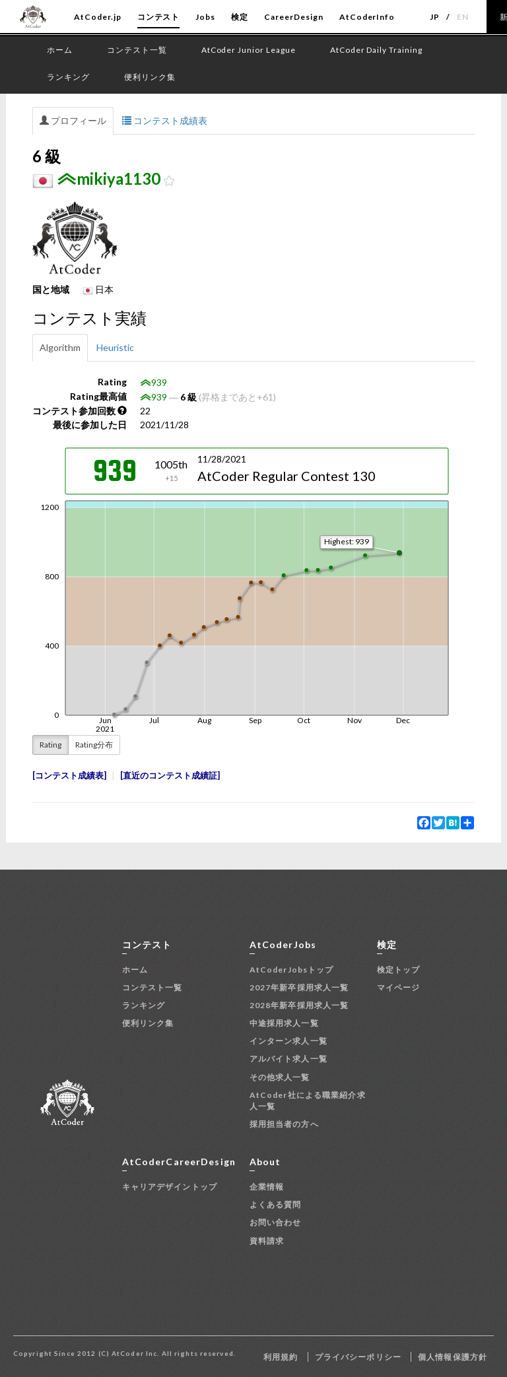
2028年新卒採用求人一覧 (299, 1005)
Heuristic (115, 347)
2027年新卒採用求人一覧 (299, 987)
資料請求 (267, 1241)
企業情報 (267, 1187)
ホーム (135, 970)
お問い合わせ (276, 1222)
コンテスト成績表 (164, 120)
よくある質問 (276, 1204)
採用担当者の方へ (284, 1124)
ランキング (144, 1005)
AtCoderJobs (283, 944)
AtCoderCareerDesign (179, 1161)
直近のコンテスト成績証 (170, 776)
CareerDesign (293, 17)
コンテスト (158, 17)
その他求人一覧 (280, 1077)
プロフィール (73, 120)
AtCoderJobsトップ (292, 970)
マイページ (399, 987)
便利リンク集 (148, 1023)
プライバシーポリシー (358, 1357)
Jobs (205, 17)
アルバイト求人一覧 (288, 1059)
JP (435, 17)
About (265, 1161)
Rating (50, 745)
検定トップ (399, 970)
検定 (239, 17)
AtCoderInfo (367, 17)
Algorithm (60, 347)
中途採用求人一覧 (284, 1023)
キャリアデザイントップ (169, 1187)
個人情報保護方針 (452, 1357)
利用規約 (280, 1357)
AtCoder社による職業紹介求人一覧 (308, 1100)
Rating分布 (94, 745)
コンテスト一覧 (152, 987)
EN (463, 17)
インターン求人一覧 (288, 1041)
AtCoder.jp (97, 17)
